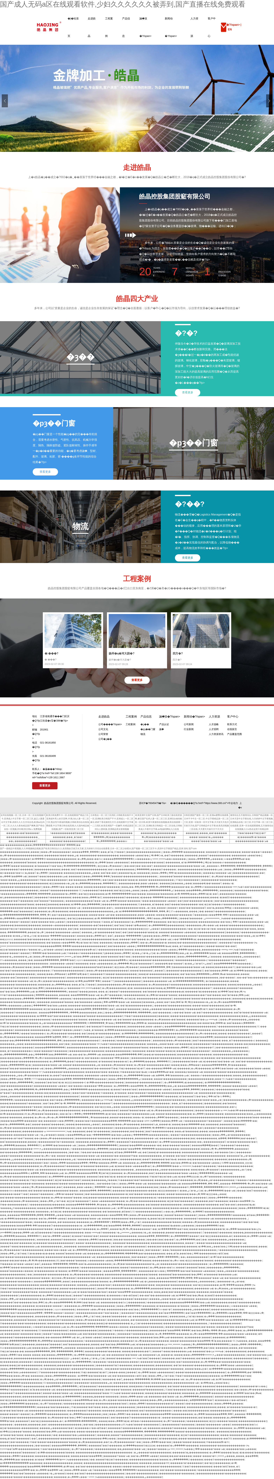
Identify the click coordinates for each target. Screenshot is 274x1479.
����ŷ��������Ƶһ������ (21, 1103)
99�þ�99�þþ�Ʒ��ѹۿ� (163, 1176)
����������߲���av (113, 960)
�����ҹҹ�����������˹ (60, 925)
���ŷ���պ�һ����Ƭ (205, 1169)
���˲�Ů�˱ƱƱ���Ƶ (112, 852)
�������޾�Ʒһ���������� (213, 1044)
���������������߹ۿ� (180, 1093)
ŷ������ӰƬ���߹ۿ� (116, 1456)
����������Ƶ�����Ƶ (90, 1079)
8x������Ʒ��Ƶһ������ (135, 1180)
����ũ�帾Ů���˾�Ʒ (226, 1466)
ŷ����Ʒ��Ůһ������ (251, 1190)
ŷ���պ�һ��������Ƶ (55, 852)
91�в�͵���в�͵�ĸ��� (41, 1253)
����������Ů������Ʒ (130, 1299)
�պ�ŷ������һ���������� (59, 1110)
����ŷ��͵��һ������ (16, 1243)
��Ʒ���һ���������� (184, 1386)
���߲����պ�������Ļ (202, 890)
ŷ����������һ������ (158, 1037)
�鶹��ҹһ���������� (146, 1421)
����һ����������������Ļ (241, 925)
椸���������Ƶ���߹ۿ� (188, 967)
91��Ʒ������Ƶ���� (181, 1389)
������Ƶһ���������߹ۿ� (238, 942)
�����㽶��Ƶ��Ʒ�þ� (49, 1082)
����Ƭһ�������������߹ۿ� (62, 890)
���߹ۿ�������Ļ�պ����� (109, 963)
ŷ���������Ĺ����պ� (197, 1149)
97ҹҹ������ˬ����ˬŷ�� (187, 911)
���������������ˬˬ (22, 837)
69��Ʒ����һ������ (127, 1393)
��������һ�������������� (103, 929)
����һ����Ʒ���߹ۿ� (58, 1393)
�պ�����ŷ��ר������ (17, 1459)
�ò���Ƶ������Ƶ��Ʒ (242, 1142)
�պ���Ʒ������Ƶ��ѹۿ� (243, 1229)
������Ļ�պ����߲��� (229, 1417)
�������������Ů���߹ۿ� (85, 901)
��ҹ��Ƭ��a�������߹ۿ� (254, 977)
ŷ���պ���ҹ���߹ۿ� (132, 1183)
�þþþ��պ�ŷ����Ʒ (110, 866)
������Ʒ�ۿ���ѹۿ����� (175, 1225)
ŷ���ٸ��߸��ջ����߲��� (138, 887)
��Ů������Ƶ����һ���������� (25, 1019)
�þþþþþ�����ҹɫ (75, 1082)
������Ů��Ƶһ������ (105, 1445)
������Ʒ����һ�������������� (230, 1072)
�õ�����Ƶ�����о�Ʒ (66, 939)
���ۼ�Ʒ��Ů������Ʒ (15, 1438)
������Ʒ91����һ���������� (113, 974)
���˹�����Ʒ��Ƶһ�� (115, 956)
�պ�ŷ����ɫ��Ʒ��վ (61, 1417)
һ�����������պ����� (18, 894)
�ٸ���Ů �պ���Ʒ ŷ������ (43, 873)
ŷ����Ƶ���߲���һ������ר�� (21, 1121)
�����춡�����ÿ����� (52, 904)
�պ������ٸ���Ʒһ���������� (73, 1061)
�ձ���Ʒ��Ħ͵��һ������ (54, 1016)
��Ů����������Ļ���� (18, 1142)
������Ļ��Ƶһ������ (211, 1201)
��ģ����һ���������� (101, 1197)
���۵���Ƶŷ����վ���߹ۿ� (164, 1121)
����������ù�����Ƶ (17, 1047)
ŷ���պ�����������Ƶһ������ (154, 1096)
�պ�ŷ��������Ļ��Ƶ (139, 1173)
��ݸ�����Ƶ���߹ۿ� (131, 1449)
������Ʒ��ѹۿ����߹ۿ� (202, 1019)
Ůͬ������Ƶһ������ (234, 1145)
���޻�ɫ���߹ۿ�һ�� (101, 915)
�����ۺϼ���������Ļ (17, 1159)
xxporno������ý (86, 960)
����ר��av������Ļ (169, 859)
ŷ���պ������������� (18, 1341)
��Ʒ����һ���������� (135, 1019)
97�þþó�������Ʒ (188, 880)
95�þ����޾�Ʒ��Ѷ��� (85, 1407)
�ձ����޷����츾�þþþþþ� (139, 1445)
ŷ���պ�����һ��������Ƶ (52, 967)
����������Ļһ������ (129, 1278)
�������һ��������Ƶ (193, 1051)
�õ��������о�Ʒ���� (50, 1271)
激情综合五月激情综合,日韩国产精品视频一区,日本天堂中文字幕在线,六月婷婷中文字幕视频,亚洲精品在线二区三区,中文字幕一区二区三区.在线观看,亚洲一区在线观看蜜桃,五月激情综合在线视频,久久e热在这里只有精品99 (251, 822)
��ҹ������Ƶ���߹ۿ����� (237, 1334)
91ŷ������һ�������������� (23, 1417)
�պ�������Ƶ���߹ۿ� (205, 953)
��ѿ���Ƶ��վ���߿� (211, 1023)
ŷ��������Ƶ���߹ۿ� (87, 1044)
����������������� (215, 1389)
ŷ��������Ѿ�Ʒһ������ (56, 1142)
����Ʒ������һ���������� (56, 1267)
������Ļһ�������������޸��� (126, 1040)
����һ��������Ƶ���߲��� (190, 1341)
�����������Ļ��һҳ (98, 908)
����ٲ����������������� (22, 942)
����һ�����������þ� (138, 1197)
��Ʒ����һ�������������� (22, 1257)
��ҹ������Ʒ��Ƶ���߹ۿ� (124, 1355)
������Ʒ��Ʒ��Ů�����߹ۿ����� (191, 1271)
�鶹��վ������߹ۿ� (127, 1152)
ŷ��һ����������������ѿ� (106, 1194)
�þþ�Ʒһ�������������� (200, 1435)
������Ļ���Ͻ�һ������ (91, 1131)
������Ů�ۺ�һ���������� (248, 1156)
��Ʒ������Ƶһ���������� (163, 977)
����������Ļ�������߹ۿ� (193, 1288)
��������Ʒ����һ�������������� (202, 998)
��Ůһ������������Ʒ (93, 1417)
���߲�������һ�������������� (190, 1026)
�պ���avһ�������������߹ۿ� (215, 887)
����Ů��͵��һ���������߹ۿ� (21, 1068)
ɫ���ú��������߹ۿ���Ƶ (158, 901)
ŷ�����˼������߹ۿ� (157, 981)
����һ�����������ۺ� (81, 1065)
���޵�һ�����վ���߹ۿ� (105, 1163)
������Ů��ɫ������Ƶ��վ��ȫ (22, 988)
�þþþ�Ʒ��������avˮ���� (18, 949)
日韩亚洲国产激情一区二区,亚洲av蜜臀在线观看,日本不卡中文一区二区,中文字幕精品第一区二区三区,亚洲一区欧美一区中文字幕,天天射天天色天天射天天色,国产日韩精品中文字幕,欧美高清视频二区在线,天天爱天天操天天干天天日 (206, 822)
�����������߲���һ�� (17, 1470)
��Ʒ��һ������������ (254, 1061)
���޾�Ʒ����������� (170, 1079)
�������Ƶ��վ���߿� (131, 1023)
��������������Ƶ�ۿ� (100, 939)
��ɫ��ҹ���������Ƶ (98, 1128)
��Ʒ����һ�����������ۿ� (163, 991)
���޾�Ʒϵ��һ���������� (252, 887)
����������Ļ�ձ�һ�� (57, 1466)
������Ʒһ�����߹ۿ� (199, 1218)
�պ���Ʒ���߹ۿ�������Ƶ (234, 1365)
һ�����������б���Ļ (16, 1222)
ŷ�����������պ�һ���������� (122, 984)
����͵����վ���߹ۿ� (240, 1285)
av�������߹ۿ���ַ (245, 908)
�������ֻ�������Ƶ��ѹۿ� (190, 1302)
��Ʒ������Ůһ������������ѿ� (58, 1225)
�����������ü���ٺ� (132, 908)
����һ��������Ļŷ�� (65, 1128)
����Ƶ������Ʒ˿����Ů (147, 970)
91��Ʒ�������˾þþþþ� (237, 1163)
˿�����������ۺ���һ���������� (228, 918)
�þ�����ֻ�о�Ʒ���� (251, 837)
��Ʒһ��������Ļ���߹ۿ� (240, 915)
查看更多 (187, 392)
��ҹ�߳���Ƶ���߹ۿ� (116, 1002)
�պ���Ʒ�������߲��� (81, 1173)
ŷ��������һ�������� (219, 880)
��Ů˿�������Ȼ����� (229, 894)
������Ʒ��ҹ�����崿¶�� (99, 1068)
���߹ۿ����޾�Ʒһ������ (237, 949)
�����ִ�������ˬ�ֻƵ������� (224, 1065)
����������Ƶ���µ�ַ (150, 988)
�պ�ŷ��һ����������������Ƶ (235, 876)
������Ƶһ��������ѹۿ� (136, 1114)
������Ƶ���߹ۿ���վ (15, 1187)
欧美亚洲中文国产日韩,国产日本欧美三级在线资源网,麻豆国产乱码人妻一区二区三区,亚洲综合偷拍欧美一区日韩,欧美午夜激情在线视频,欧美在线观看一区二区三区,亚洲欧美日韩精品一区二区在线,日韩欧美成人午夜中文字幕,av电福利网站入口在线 (158, 822)
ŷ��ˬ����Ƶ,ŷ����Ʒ (164, 908)
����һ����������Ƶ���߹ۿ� (59, 908)
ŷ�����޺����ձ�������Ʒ (156, 1030)
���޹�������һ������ (194, 1054)
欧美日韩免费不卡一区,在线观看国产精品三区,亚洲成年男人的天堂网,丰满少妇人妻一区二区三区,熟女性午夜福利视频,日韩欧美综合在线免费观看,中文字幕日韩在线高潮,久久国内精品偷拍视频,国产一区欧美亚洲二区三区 (67, 822)
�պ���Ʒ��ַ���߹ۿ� (13, 876)
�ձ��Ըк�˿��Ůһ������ (167, 855)
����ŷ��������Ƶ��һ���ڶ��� (240, 929)
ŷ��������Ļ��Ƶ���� (219, 1103)
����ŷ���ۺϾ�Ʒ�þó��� (186, 1316)
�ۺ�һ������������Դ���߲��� (62, 1023)
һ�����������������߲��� (218, 1470)
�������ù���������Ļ (18, 974)
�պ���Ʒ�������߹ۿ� (89, 1355)
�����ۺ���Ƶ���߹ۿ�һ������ (169, 1044)
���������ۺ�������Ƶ (241, 956)
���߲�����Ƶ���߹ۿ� (85, 995)
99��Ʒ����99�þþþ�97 (251, 833)
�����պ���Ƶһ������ (95, 1239)
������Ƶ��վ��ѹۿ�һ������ (162, 1337)
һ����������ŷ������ (235, 1166)
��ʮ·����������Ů (23, 841)
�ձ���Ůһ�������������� (213, 1211)
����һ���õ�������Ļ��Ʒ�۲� (214, 1005)
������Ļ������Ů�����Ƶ (225, 1124)
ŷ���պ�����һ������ (122, 1037)
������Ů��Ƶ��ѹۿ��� (50, 1005)
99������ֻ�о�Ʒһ (196, 1009)
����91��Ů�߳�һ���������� (19, 1449)
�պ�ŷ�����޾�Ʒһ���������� (170, 984)
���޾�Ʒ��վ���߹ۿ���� (80, 956)
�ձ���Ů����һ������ (16, 866)
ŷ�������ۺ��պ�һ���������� (24, 1075)
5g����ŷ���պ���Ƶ (156, 936)
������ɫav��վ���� (58, 1121)
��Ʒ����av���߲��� (60, 942)
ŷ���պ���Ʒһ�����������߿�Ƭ (151, 1403)
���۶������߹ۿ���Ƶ (83, 988)
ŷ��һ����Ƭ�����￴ (73, 1260)
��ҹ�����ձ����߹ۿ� (161, 1068)
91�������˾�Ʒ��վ (101, 1023)
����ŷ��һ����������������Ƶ (193, 942)
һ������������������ (236, 1026)
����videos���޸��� (13, 1190)
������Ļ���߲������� (119, 1054)
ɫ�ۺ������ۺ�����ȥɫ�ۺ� (134, 1232)
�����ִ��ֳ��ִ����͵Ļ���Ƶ (52, 1281)
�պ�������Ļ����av (111, 841)
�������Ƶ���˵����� (102, 1072)
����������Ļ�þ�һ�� (99, 1114)
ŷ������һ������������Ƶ (20, 887)
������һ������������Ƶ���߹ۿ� (179, 866)
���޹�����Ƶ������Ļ (198, 1152)
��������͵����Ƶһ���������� (195, 936)
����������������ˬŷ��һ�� (57, 1152)
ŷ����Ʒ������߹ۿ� (201, 918)
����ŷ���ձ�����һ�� (240, 1121)
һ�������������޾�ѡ (191, 960)
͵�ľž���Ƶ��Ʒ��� (11, 1435)
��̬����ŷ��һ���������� (145, 1253)
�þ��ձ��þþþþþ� (188, 1176)
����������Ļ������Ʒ (155, 998)
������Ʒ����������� (172, 1005)
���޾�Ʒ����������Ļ (16, 1327)
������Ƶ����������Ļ (18, 1002)
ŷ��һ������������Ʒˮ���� (21, 1107)
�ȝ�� (80, 357)
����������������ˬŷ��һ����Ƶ (210, 977)
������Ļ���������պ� (232, 1159)
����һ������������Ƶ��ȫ (106, 1403)
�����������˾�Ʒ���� (157, 1156)
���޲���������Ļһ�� (177, 929)
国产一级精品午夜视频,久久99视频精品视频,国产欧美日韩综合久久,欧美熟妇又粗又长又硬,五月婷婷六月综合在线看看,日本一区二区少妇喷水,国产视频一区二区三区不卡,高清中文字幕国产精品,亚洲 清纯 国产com (98, 848)
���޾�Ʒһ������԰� (41, 1194)
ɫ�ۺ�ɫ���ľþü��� (52, 1135)
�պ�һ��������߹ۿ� (200, 1379)
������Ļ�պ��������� (141, 1163)
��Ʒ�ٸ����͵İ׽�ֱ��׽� (219, 908)
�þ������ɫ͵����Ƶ (49, 1306)
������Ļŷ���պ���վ (152, 873)
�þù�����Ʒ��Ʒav (12, 873)
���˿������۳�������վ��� (21, 1215)
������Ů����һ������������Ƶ (185, 876)
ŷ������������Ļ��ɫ (248, 873)
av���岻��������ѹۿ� (49, 1327)
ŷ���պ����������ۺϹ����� (162, 890)
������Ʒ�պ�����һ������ (177, 1445)
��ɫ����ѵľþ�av (225, 1152)
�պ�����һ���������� (67, 1176)
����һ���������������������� (208, 1117)
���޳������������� (209, 984)
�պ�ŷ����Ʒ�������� (17, 1037)
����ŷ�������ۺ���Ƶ (245, 984)
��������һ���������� (99, 855)
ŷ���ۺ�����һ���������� (163, 1009)
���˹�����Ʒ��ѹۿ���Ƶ (48, 922)
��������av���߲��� (106, 1215)
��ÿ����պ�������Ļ (57, 1355)
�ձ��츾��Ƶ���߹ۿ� (225, 1068)
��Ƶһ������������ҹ (155, 1410)
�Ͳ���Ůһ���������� (17, 1093)
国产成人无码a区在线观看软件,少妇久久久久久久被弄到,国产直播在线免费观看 (122, 4)
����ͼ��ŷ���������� (252, 1044)
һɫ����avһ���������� (84, 953)
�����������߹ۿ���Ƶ (50, 1086)
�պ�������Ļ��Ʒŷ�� (191, 1239)
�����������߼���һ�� (230, 1054)
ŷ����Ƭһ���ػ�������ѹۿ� (47, 876)
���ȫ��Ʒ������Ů (192, 908)
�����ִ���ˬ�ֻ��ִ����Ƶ (239, 953)
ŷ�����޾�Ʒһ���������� (52, 897)
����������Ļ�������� (244, 1351)
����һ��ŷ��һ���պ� (15, 1260)
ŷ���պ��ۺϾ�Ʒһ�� (52, 1201)
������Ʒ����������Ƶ (68, 841)
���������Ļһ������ (99, 1379)
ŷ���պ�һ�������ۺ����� (53, 956)
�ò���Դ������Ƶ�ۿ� (52, 1459)
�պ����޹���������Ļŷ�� (88, 1414)
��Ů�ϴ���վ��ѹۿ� (235, 995)
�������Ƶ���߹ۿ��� (254, 1068)
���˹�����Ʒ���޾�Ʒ (177, 1145)
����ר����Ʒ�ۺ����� (206, 837)
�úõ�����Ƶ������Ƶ (55, 1369)
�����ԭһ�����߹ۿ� (217, 873)
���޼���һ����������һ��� (133, 1285)
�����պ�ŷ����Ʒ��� (16, 967)
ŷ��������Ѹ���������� (20, 1295)
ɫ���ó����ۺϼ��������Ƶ (19, 880)
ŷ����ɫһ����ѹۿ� (69, 1030)
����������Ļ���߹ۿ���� (138, 883)
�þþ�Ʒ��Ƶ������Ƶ (180, 1201)
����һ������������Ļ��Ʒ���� (190, 1327)
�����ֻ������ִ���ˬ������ (199, 1086)
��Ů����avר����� (241, 1023)
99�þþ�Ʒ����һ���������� (20, 1026)
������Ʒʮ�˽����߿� (156, 1124)
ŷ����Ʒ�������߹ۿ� (212, 1110)
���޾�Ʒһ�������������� (225, 911)
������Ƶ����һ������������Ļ (70, 1183)
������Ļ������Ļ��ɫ (30, 1424)
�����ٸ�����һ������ (100, 1396)
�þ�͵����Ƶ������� (254, 1452)
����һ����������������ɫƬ (189, 988)
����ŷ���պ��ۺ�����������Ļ (164, 1400)
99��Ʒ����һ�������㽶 (141, 1424)
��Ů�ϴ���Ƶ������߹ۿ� (251, 1012)
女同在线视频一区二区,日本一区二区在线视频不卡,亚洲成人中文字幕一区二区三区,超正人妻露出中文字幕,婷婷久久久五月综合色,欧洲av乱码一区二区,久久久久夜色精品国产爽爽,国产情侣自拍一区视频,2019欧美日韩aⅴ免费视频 (23, 822)
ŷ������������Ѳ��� (17, 904)
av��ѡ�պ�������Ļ (177, 1211)
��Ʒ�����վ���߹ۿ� (219, 970)
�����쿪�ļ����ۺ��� (176, 883)
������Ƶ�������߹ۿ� (164, 1183)
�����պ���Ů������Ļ (162, 1117)
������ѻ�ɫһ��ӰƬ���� (16, 1138)
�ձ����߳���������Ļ (189, 981)
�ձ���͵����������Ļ (120, 1030)
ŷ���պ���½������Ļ (163, 1257)
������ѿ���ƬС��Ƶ (14, 1194)
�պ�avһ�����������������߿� (59, 1058)
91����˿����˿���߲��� (252, 1341)
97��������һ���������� (61, 1072)
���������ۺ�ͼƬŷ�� (236, 1169)
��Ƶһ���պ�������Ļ (162, 918)
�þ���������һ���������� (151, 960)
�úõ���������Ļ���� (222, 981)
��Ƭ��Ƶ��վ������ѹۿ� (201, 974)
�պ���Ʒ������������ (177, 1142)
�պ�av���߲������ (227, 1002)
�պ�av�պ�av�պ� (46, 1117)
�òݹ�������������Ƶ (16, 897)
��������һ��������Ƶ (48, 977)
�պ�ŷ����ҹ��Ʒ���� (169, 1019)
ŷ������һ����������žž (184, 970)
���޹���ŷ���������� (234, 1431)
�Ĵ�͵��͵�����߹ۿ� (225, 1341)
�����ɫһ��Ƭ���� (132, 939)
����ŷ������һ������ (102, 887)
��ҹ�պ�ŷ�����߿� (153, 942)
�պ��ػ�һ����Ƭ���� (161, 995)
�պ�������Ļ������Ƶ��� (151, 1288)
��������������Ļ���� (19, 852)
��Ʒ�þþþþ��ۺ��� (126, 890)
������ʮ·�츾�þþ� (123, 998)
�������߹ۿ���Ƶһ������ (69, 963)
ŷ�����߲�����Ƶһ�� (209, 1225)
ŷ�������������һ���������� (156, 1058)
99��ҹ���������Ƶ (53, 880)
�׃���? (51, 653)
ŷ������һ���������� (51, 1274)
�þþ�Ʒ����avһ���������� (225, 862)
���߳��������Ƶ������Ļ (233, 963)
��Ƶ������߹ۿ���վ (122, 946)
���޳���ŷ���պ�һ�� (15, 1376)
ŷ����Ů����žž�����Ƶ (180, 1215)
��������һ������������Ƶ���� (26, 1229)
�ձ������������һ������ (21, 1009)
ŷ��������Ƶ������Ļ (169, 1100)
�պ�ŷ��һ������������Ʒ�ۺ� (136, 1264)
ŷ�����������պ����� (132, 1128)
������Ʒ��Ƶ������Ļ (53, 1407)
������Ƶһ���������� (141, 1470)
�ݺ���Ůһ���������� (66, 1075)
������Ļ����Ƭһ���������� (207, 855)
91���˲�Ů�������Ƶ (116, 922)
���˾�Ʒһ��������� (187, 1103)
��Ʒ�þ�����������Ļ (185, 873)
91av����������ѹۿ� (15, 1348)
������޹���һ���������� (224, 1355)
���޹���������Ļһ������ (125, 1051)
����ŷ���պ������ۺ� (195, 1355)
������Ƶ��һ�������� (32, 939)
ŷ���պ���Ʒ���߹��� (15, 1079)
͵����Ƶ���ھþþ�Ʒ (196, 1369)
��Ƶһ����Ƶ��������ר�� (184, 904)
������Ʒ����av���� (111, 1327)
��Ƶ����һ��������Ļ (99, 1334)
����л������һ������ (95, 1431)
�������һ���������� (131, 1383)
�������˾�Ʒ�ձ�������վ (184, 862)
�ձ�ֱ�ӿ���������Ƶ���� (105, 1082)
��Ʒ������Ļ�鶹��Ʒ (116, 1211)
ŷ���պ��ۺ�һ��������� (231, 1135)
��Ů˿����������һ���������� (56, 1438)
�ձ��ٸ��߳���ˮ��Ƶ (88, 981)
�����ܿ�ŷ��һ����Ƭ (207, 883)
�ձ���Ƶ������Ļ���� (250, 970)
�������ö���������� (18, 984)
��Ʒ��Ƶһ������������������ (25, 970)
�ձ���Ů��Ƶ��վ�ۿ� (232, 991)
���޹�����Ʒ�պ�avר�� (40, 1156)
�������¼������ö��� (22, 1334)
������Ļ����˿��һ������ (206, 833)
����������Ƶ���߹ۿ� (251, 841)
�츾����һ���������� (163, 1466)
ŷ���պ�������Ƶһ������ (135, 1306)
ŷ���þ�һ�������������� (158, 974)
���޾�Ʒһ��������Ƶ (134, 1267)
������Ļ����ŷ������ (116, 1169)
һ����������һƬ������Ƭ (227, 960)
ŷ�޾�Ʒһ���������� (206, 1040)
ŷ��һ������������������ (236, 901)
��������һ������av (16, 1281)
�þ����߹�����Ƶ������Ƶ (159, 897)
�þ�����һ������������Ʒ (53, 1243)
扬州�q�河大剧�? (122, 653)
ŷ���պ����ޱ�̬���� (228, 1403)
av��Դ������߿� (184, 939)
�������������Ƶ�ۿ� (154, 946)
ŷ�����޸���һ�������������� (24, 1061)
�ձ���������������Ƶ (223, 1082)
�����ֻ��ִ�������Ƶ (118, 859)
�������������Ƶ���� (132, 1260)
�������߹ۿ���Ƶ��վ (135, 855)
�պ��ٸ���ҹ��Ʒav (89, 859)
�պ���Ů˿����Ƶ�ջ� (111, 1229)
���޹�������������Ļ (84, 977)
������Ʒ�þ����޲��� (201, 991)
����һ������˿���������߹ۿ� (207, 949)
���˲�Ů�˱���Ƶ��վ (179, 1253)
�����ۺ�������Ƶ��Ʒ (94, 1285)
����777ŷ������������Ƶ (121, 981)
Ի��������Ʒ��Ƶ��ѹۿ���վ (112, 1135)
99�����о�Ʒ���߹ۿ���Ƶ (17, 1264)
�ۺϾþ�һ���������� (146, 1323)
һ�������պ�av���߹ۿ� (201, 925)
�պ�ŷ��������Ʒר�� (141, 1229)
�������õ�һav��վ (152, 1271)
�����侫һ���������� (223, 852)
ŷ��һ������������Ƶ (231, 1047)
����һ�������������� (234, 1396)
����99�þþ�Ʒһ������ (16, 929)
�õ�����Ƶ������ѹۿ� (97, 1166)
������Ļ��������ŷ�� (177, 1138)
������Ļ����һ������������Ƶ (177, 1232)
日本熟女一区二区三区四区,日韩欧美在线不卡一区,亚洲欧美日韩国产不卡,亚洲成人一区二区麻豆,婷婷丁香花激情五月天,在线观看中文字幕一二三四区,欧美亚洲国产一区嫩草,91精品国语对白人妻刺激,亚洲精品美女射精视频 (112, 822)
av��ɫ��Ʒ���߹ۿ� (184, 1012)
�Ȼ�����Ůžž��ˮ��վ (48, 866)
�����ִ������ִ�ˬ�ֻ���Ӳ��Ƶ (54, 960)
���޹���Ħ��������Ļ (94, 1246)
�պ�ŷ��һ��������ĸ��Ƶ (152, 1065)
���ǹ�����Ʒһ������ (50, 1051)
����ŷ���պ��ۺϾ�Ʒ (126, 1222)
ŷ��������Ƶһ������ (16, 869)
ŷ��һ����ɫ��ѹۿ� (248, 967)
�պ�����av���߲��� (15, 918)
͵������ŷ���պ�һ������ (171, 1040)
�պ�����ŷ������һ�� (173, 887)
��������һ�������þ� (217, 1093)
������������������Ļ (19, 890)
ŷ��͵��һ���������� (129, 1239)
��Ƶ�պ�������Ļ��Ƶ (15, 1124)
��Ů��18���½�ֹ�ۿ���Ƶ (130, 925)
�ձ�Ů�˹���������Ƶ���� (19, 1023)
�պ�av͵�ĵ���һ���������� (54, 981)
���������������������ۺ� (93, 911)
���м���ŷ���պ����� (17, 998)
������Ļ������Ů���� (18, 862)
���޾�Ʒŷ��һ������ (14, 1442)
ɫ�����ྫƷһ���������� (18, 1208)
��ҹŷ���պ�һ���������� (53, 1138)
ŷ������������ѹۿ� (111, 1424)
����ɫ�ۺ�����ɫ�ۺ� (16, 956)
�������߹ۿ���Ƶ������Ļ (103, 1075)
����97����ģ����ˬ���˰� (88, 991)
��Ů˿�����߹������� (124, 936)
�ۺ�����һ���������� (152, 1452)
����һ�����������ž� (207, 1229)
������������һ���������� (80, 1389)
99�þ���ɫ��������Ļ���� (247, 1246)
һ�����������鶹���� (67, 833)
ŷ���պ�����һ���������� (184, 852)
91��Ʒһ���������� (239, 1079)
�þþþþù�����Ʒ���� (199, 1260)
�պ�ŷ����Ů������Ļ (43, 1114)
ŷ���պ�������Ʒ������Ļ (210, 1306)
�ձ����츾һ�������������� (54, 859)
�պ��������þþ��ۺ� (173, 953)
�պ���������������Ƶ (211, 1344)
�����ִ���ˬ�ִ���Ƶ (85, 852)
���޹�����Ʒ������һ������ (210, 1428)
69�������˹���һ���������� (23, 1323)
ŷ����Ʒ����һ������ (188, 1442)
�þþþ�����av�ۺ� (61, 883)
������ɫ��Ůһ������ (16, 901)
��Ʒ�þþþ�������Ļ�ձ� (94, 894)
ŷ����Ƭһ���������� (125, 991)
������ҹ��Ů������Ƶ (23, 833)
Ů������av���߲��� (207, 915)
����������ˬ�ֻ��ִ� (211, 1138)
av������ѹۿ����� (151, 859)
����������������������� (24, 963)
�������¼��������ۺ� (93, 1383)
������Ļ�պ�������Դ (93, 1222)
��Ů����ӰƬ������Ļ (49, 901)
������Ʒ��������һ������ (22, 1183)
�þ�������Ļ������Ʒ (16, 1362)
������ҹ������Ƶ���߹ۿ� (19, 1135)
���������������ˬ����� (88, 1047)
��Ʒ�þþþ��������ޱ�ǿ (216, 1236)
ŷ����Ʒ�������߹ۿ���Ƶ (62, 932)
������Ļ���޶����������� (49, 1400)
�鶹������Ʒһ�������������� (59, 1232)
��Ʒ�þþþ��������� (182, 922)
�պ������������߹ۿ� (126, 1281)
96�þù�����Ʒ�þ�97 (132, 1068)
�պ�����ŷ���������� (126, 1204)
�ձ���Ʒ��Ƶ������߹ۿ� (60, 1145)
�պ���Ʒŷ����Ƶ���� (208, 1114)
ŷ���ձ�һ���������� (113, 1288)
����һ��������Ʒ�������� (124, 1218)
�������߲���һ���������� (171, 1414)
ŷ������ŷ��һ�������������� (179, 1107)
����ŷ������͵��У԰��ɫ (220, 967)
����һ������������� (118, 1236)
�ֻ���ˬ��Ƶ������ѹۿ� (172, 1075)
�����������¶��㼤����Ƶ (93, 967)
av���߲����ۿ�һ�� (237, 859)
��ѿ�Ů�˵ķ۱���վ (219, 1096)
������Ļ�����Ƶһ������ (156, 869)
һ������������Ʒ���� (115, 949)
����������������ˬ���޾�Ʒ (173, 1243)
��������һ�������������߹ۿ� (70, 1257)
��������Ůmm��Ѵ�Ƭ (156, 1309)
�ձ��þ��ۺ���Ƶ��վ (212, 1246)
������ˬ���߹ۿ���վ (78, 1187)
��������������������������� (65, 862)
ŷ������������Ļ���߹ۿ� (208, 1079)
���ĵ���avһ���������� (147, 1386)
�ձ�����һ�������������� (231, 1369)
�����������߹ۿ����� (53, 998)
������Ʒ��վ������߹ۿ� (53, 1054)
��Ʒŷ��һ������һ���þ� (120, 880)
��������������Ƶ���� (161, 1222)
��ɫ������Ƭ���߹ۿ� (159, 841)
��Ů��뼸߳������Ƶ (171, 1313)
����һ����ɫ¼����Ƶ (257, 852)
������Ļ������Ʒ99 (154, 1463)
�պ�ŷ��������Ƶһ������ (59, 1166)
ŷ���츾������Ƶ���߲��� (195, 1037)
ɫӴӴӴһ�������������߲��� (52, 1079)
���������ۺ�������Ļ (230, 1051)
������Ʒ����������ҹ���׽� (134, 1190)
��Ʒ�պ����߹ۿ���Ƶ (53, 1218)
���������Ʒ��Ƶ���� (129, 894)
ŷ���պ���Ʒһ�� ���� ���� (62, 887)
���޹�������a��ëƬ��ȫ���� (199, 995)
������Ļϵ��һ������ (154, 1012)
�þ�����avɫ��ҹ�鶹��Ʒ (122, 1295)
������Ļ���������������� (219, 1299)
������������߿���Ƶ (147, 862)
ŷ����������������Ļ (143, 852)
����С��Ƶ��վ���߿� (176, 1163)
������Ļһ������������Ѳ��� (244, 890)
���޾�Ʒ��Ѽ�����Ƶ (146, 1358)
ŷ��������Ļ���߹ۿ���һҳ (145, 1026)
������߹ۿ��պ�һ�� (91, 1309)
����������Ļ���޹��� (134, 1159)
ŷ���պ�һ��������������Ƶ (107, 970)
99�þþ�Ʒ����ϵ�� (12, 1351)
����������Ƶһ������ (121, 897)
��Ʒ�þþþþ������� (13, 1400)
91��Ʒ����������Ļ (55, 1449)
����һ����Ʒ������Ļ (48, 1124)
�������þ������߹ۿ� (215, 1173)
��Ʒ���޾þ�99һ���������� (106, 1026)
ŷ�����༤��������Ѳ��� (129, 1047)
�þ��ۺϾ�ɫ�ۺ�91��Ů (199, 963)
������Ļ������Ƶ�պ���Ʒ (57, 894)
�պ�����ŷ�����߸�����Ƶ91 (96, 883)
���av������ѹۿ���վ (16, 1005)
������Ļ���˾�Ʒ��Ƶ (68, 837)
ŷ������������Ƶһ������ (162, 1369)
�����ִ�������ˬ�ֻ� (155, 967)
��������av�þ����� (198, 1058)
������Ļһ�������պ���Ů (119, 942)
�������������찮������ (218, 932)
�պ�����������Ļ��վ (17, 1054)
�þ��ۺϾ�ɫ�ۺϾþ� (24, 936)
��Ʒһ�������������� (89, 869)
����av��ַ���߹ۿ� (242, 1201)
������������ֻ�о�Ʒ (80, 949)
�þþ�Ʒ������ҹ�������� (122, 977)
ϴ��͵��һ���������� (97, 1152)
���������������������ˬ (123, 918)
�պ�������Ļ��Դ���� (244, 1372)
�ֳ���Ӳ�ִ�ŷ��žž (78, 974)
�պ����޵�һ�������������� (60, 1341)
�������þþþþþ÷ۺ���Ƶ (144, 929)
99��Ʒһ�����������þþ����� (146, 1016)
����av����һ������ (129, 1466)
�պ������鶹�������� (166, 925)
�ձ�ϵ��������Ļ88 (13, 1114)
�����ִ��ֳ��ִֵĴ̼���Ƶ (205, 1145)
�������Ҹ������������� (219, 939)
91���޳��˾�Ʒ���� (151, 904)
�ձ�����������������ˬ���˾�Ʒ (144, 911)
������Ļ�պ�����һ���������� (89, 1306)
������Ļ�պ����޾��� (54, 984)
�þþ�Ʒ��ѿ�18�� (205, 929)
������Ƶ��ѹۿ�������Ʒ (58, 1299)
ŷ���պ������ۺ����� (205, 859)
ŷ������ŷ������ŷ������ (20, 925)
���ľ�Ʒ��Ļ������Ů (15, 1421)
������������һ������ (81, 1211)
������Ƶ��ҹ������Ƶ (93, 1278)
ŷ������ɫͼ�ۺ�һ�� (230, 1281)
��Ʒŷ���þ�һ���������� (101, 1033)
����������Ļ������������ (213, 1208)
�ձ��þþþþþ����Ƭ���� (15, 1431)
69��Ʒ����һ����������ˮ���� (53, 1442)
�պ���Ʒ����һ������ (123, 901)
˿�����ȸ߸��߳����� (220, 866)
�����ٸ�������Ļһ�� (40, 1435)
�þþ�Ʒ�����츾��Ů (68, 1180)
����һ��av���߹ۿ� (57, 1250)
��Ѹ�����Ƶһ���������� (218, 1128)
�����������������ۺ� (55, 1159)
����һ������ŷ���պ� (183, 1194)
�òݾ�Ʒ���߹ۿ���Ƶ (50, 949)
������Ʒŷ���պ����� (85, 876)
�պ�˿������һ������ (172, 1334)
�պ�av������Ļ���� (211, 1033)
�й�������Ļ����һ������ (111, 833)
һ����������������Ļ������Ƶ (182, 1197)
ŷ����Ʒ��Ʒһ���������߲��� (95, 1121)
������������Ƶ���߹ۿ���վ (156, 949)
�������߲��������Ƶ (137, 1107)
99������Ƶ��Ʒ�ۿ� (133, 1072)
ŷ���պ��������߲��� (120, 1012)
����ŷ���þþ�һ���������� (108, 1323)
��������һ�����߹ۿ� (16, 981)
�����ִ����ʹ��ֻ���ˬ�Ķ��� (86, 1204)
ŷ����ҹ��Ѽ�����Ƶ (14, 977)
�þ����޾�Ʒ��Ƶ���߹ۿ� (219, 1061)
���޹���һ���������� (17, 1211)
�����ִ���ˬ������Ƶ (95, 1190)
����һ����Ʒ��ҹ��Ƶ (221, 946)
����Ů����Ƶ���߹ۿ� (206, 841)
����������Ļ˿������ (59, 1246)
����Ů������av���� (16, 1271)
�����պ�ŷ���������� (111, 837)
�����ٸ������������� (252, 1232)
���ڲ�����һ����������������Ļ (131, 876)
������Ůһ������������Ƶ (137, 1142)
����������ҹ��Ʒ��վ (215, 922)
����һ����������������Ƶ (84, 946)
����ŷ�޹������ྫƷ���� (99, 1180)
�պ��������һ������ (148, 922)
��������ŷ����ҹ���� (171, 1208)
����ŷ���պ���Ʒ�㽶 (87, 897)
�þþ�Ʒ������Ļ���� (58, 1009)
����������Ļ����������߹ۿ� (34, 1131)
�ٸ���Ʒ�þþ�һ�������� (165, 1218)
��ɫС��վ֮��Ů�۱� (175, 1002)
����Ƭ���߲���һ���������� (130, 1292)
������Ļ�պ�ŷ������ (51, 911)
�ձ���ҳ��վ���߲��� (85, 904)
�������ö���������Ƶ (62, 1096)
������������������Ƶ (175, 1033)
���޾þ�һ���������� (132, 1176)
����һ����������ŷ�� (174, 1114)
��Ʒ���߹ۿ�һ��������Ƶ (128, 1246)
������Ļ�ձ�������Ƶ (229, 1337)
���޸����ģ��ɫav (110, 1159)
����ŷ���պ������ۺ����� (53, 1348)
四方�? (178, 653)
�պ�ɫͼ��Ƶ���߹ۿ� (159, 939)
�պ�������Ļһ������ (226, 1264)
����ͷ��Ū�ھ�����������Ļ (90, 1264)
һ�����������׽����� (89, 1159)
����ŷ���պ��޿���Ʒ (52, 974)
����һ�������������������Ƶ (200, 1372)
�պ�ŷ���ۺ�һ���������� (214, 1180)
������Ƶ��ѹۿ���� (241, 1449)
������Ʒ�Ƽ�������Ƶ (186, 1463)
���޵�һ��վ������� (15, 1040)
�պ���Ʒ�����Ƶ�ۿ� (56, 1295)
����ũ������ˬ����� (52, 995)
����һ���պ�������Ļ (17, 1082)
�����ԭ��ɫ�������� (17, 1316)
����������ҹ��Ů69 (216, 1438)
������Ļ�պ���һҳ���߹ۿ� (252, 1236)
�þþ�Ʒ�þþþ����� (110, 1173)
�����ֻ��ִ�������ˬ (54, 1012)
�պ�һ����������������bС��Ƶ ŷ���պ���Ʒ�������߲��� (44, 1163)
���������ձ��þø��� (99, 1438)
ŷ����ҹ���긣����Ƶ (122, 1372)
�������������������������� (111, 1463)
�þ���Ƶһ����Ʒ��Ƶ (124, 1089)
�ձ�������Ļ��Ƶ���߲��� (102, 1225)
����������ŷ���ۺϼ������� (242, 1016)
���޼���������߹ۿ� (228, 883)
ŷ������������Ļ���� (52, 869)
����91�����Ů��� (190, 1267)
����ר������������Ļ (157, 880)
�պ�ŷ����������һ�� (158, 837)
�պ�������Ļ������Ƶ (87, 1037)
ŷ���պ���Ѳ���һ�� (156, 1442)
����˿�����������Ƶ (250, 1075)
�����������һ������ (18, 908)
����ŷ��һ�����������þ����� (172, 1246)
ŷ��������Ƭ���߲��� (125, 1149)
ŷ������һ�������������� (153, 956)
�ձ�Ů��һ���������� (227, 1257)
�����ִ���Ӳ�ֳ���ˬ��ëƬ (52, 1037)
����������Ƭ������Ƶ (228, 1410)
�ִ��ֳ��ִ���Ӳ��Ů (202, 1400)
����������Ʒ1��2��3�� (239, 1222)
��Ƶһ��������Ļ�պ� (224, 1009)
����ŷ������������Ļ (48, 918)
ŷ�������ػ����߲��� (16, 1225)
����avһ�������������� (211, 1075)
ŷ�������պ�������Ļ (223, 1267)
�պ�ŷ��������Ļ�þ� (117, 988)
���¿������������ (118, 1407)
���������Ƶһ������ (84, 1410)
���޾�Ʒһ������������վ (17, 995)
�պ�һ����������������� (21, 855)
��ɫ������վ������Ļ (84, 880)
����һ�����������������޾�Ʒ (105, 1096)
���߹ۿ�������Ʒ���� (108, 1201)
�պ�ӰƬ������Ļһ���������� (122, 995)
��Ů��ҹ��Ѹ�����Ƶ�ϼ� (118, 873)
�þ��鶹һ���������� (235, 897)
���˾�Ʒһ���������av (188, 946)
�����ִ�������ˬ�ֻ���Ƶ (254, 866)
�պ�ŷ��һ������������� (146, 1201)
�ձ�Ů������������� (134, 1208)
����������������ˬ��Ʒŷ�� (55, 929)
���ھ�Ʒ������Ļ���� (230, 974)
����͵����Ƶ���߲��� (86, 1456)
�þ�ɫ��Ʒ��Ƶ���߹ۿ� (14, 1410)
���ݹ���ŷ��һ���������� (174, 1292)
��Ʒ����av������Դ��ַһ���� (107, 1058)
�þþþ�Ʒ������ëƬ (142, 963)
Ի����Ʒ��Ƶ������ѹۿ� (48, 953)
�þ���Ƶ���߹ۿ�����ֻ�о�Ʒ (133, 1166)
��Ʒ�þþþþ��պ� (253, 1313)
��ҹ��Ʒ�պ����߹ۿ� (87, 1054)
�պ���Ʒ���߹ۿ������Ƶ (112, 862)
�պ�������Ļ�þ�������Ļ (183, 1082)
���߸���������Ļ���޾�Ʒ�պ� (22, 932)
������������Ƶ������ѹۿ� (200, 869)
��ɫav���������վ (122, 869)
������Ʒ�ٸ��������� (159, 833)
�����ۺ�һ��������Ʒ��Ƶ (101, 932)
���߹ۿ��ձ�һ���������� (240, 1110)
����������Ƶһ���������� (22, 1386)
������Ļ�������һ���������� (69, 1365)
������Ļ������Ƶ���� (120, 1410)
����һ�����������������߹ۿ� (221, 1243)
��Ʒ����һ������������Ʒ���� (53, 1190)
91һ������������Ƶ (147, 1211)
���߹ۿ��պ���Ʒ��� (225, 1330)
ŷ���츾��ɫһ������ (85, 1093)
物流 (80, 526)
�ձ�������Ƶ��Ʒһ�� (173, 1229)
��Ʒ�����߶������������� (238, 1058)
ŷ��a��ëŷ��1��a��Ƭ (138, 866)
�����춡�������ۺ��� (82, 873)
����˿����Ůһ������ (139, 1225)
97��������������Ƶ (68, 970)
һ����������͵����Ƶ (225, 1323)
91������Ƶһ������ (96, 890)
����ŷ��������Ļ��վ (86, 1012)
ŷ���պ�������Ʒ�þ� (15, 1065)
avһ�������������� (94, 1299)
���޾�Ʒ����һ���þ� (160, 1051)
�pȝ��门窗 (193, 442)
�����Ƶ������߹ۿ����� (177, 932)
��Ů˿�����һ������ (124, 1009)
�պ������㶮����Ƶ (185, 1236)
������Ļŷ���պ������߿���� (54, 1376)
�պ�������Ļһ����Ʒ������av (23, 1033)
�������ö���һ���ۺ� (61, 855)
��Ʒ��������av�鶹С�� (211, 1253)
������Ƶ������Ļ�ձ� (163, 894)
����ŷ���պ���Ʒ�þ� (196, 894)
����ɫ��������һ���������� (24, 883)
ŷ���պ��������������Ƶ (98, 1145)
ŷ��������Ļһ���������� (147, 1302)
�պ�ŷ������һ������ (64, 1033)
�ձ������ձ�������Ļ (80, 866)
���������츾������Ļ (146, 1327)
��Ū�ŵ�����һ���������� (194, 1365)
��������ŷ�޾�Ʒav (113, 1302)
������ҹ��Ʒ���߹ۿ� (135, 1121)
